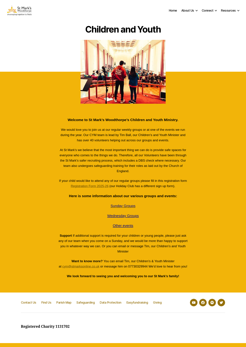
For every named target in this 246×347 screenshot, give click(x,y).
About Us (187, 12)
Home (173, 12)
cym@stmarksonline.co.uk (80, 270)
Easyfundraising (137, 306)
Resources (228, 12)
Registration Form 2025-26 (90, 190)
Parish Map (63, 306)
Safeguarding (85, 306)
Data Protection (110, 306)
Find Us (46, 306)
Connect (207, 12)
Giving (157, 306)
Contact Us (28, 306)
